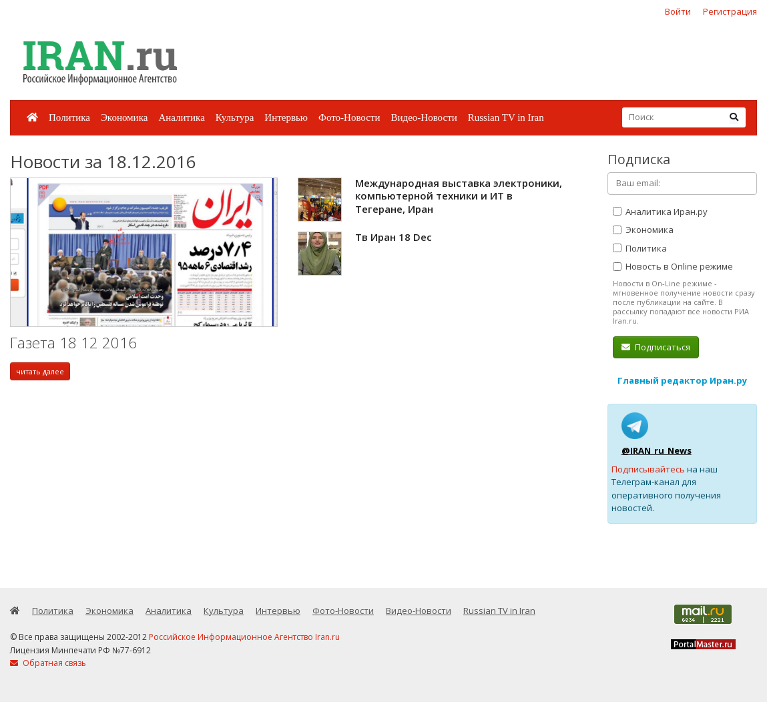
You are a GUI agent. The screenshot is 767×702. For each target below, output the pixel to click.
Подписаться (655, 347)
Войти (678, 11)
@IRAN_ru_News (656, 450)
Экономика (124, 117)
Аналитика (181, 117)
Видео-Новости (424, 117)
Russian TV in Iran (506, 117)
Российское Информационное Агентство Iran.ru (244, 637)
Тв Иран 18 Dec (393, 237)
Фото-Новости (349, 117)
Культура (235, 117)
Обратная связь (48, 663)
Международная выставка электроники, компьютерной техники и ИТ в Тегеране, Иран (458, 196)
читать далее (40, 371)
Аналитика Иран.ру (660, 212)
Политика (69, 117)
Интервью (286, 117)
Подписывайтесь (648, 469)
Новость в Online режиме (673, 266)
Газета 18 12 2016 (73, 342)
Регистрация (730, 11)
